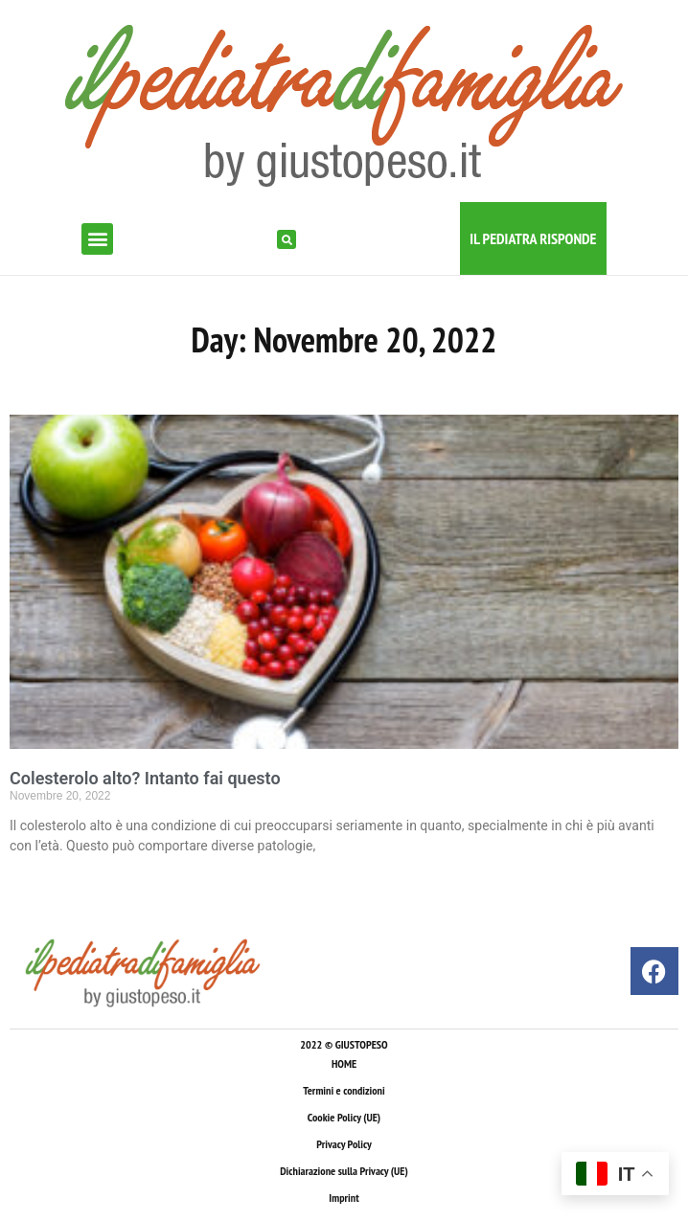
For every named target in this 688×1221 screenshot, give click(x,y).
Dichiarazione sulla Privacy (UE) (344, 1171)
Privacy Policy (343, 1144)
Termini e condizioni (343, 1090)
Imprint (343, 1197)
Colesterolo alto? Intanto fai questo (145, 778)
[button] (97, 239)
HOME (344, 1063)
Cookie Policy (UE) (344, 1117)
